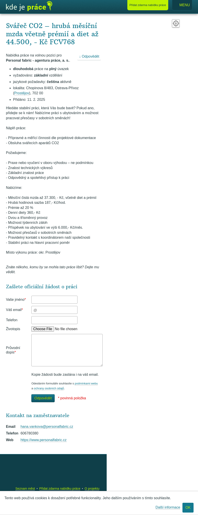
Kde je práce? (29, 6)
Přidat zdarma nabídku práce (59, 488)
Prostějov (21, 93)
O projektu (92, 488)
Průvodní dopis (13, 350)
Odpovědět (43, 398)
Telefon (12, 320)
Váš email (14, 310)
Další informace (168, 507)
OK (187, 507)
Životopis (13, 329)
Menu (182, 5)
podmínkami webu (86, 383)
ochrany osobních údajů (49, 388)
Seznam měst (25, 488)
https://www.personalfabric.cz (43, 440)
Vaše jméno (16, 299)
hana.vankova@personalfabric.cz (46, 426)
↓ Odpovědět (89, 56)
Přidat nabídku (148, 5)
